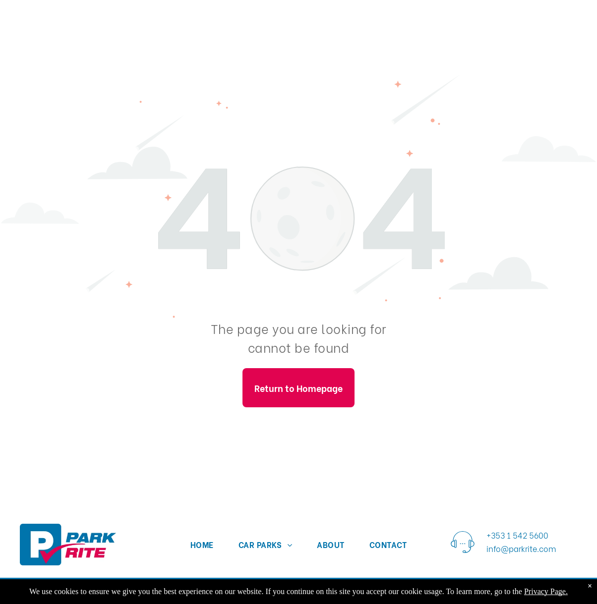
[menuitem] (202, 544)
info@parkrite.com (521, 548)
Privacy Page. (546, 591)
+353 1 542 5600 (517, 535)
